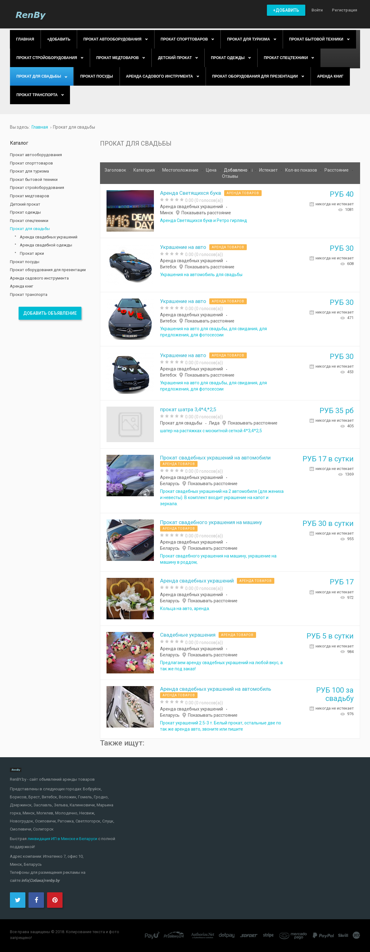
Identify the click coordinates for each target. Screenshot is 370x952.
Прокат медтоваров (29, 196)
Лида (214, 423)
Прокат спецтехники (29, 220)
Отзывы (230, 176)
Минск (166, 212)
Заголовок (116, 170)
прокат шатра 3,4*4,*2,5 (188, 409)
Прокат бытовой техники (34, 179)
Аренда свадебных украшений (191, 206)
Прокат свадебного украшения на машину (211, 522)
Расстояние (337, 170)
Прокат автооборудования (36, 154)
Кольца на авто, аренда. (185, 608)
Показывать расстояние (206, 212)
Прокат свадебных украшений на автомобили (215, 458)
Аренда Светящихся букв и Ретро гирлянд (203, 220)
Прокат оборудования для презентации (48, 269)
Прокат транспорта (28, 294)
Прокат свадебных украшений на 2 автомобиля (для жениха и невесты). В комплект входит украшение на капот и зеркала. (222, 497)
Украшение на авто (183, 247)
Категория (144, 170)
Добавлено (236, 170)
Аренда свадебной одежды (46, 245)
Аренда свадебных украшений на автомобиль (215, 689)
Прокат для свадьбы (181, 423)
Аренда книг (21, 286)
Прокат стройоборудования (37, 187)
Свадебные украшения (187, 635)
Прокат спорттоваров (31, 163)
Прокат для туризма (29, 171)
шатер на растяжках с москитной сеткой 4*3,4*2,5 (211, 430)
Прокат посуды (24, 261)
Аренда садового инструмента (39, 278)
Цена (211, 170)
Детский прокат (25, 204)
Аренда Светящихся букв (190, 193)
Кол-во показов (301, 170)
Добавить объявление (50, 313)
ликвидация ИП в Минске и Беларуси (62, 838)
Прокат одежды (25, 212)
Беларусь (170, 483)
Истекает (269, 170)
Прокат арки (32, 253)
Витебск (168, 266)
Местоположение (180, 170)
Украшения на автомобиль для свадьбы (201, 274)
